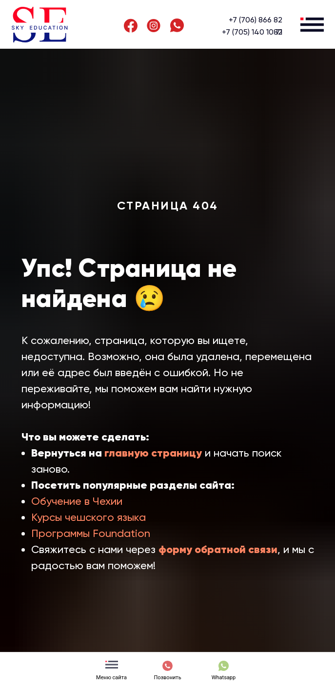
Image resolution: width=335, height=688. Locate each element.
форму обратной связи (217, 549)
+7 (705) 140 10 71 (252, 32)
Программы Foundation (90, 533)
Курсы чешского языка (88, 517)
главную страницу (153, 452)
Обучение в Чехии (76, 501)
